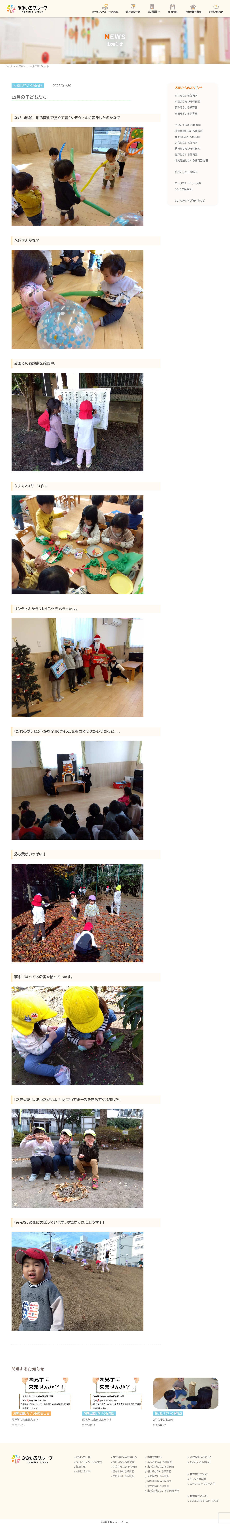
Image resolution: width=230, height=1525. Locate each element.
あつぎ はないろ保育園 (188, 125)
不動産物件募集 (193, 8)
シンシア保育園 (183, 189)
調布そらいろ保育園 (186, 107)
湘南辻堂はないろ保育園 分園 (191, 160)
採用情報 (172, 8)
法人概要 (152, 8)
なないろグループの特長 (105, 8)
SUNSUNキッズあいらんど (190, 200)
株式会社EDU (154, 1457)
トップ (9, 66)
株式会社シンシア (199, 1474)
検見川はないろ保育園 (187, 148)
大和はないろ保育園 (186, 143)
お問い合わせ (216, 8)
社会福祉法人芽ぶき (201, 1457)
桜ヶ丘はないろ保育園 (187, 137)
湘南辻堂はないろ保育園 (188, 131)
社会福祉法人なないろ (125, 1457)
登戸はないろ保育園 (186, 154)
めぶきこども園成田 (186, 172)
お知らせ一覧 (83, 1457)
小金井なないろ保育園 (187, 101)
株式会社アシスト (199, 1496)
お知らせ (21, 66)
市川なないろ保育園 (186, 95)
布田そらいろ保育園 (186, 113)
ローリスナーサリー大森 (188, 183)
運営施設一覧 (133, 8)
